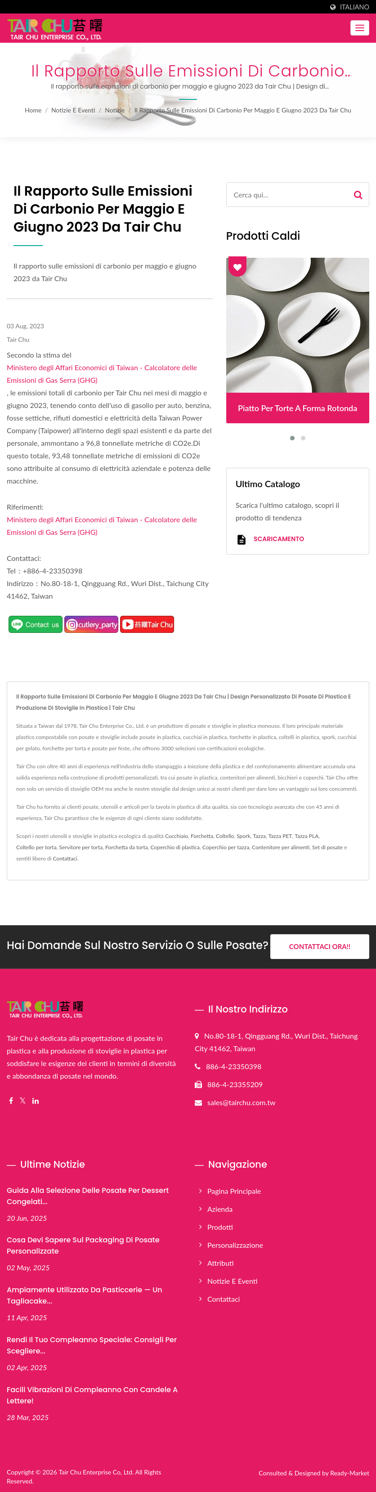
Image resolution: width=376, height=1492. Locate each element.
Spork (243, 836)
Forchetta (202, 836)
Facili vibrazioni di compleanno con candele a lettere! (92, 1395)
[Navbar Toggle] (359, 28)
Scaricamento (270, 539)
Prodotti (220, 1226)
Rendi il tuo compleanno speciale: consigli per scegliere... (92, 1345)
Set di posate (327, 847)
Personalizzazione (235, 1244)
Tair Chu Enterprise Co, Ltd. (96, 1471)
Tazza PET (280, 836)
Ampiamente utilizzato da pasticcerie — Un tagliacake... (84, 1295)
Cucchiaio (176, 836)
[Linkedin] (35, 1100)
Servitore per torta (81, 847)
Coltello (225, 836)
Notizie (115, 110)
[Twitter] (22, 1100)
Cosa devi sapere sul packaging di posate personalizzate (83, 1245)
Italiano (354, 7)
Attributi (220, 1262)
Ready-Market (349, 1472)
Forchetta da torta (126, 847)
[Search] (287, 194)
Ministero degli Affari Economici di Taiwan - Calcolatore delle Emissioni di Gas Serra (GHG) (102, 373)
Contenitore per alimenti (280, 847)
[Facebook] (11, 1100)
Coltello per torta (36, 847)
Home (33, 110)
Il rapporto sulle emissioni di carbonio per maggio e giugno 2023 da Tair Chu (242, 110)
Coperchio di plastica (175, 847)
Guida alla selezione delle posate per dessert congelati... (88, 1195)
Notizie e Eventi (73, 110)
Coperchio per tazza (225, 847)
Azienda (220, 1208)
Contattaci (65, 858)
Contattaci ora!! (319, 946)
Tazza (259, 836)
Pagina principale (234, 1190)
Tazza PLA (306, 836)
